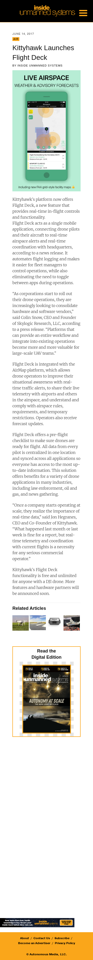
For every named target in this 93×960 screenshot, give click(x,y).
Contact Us (41, 938)
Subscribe (62, 938)
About (24, 938)
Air (15, 39)
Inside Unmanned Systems (40, 65)
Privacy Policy (65, 943)
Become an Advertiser (34, 943)
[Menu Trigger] (83, 12)
